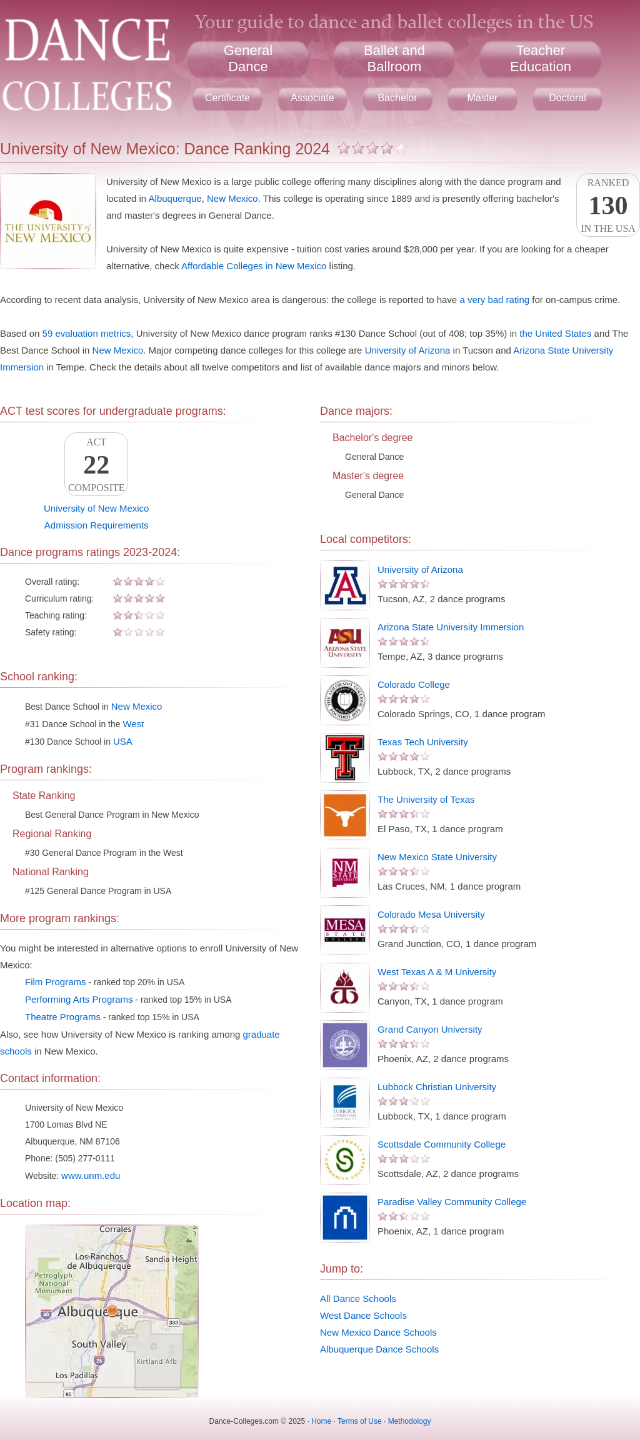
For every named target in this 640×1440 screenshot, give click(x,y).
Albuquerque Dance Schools (379, 1349)
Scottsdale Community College (442, 1144)
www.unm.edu (90, 1175)
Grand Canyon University (430, 1029)
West (133, 723)
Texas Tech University (423, 742)
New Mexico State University (437, 857)
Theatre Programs (63, 1016)
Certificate (227, 97)
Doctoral (567, 97)
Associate (312, 97)
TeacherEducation (540, 58)
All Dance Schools (358, 1298)
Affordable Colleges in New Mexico (253, 266)
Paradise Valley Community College (452, 1201)
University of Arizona (408, 350)
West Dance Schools (363, 1315)
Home (321, 1421)
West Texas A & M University (437, 971)
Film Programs (55, 981)
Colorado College (414, 684)
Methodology (409, 1421)
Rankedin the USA (608, 205)
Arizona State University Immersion (451, 627)
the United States (555, 333)
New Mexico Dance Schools (378, 1332)
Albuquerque (175, 198)
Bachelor (397, 97)
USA (122, 741)
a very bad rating (494, 299)
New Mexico (232, 198)
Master (483, 97)
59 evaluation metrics (86, 333)
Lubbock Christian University (437, 1086)
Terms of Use (360, 1421)
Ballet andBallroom (394, 58)
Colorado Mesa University (431, 914)
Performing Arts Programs (79, 999)
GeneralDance (248, 58)
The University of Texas (426, 799)
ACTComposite (96, 465)
